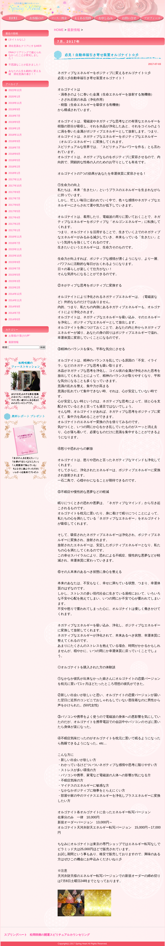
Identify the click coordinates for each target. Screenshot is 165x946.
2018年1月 (15, 173)
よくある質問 (82, 19)
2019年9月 (15, 109)
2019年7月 (15, 115)
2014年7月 (15, 312)
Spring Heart (81, 943)
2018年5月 (15, 160)
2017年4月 (15, 217)
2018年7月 (15, 147)
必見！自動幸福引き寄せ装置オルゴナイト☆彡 (102, 55)
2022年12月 (15, 90)
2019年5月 (15, 122)
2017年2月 (15, 223)
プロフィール (152, 19)
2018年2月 (15, 166)
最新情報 (73, 30)
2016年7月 (15, 243)
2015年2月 (15, 287)
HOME (59, 30)
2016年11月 (15, 236)
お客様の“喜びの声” (19, 335)
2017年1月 (15, 230)
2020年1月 (15, 96)
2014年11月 (15, 300)
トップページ (13, 19)
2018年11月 (15, 134)
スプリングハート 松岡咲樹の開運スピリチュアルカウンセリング (47, 934)
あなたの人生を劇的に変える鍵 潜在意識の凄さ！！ (25, 72)
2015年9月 (15, 262)
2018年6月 (15, 153)
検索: (5, 347)
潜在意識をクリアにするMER (25, 45)
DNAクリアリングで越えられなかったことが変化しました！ (25, 55)
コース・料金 (59, 19)
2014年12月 (15, 293)
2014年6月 (15, 319)
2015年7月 (15, 268)
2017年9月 (15, 192)
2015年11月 (15, 249)
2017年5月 (15, 211)
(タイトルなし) (17, 39)
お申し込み (105, 19)
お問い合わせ (128, 19)
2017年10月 (15, 185)
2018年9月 (15, 141)
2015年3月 (15, 281)
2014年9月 (15, 306)
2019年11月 (15, 103)
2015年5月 (15, 274)
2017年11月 (15, 179)
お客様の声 (36, 19)
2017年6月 (15, 204)
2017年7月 (15, 198)
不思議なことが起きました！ (25, 64)
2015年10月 (15, 255)
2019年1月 (15, 128)
